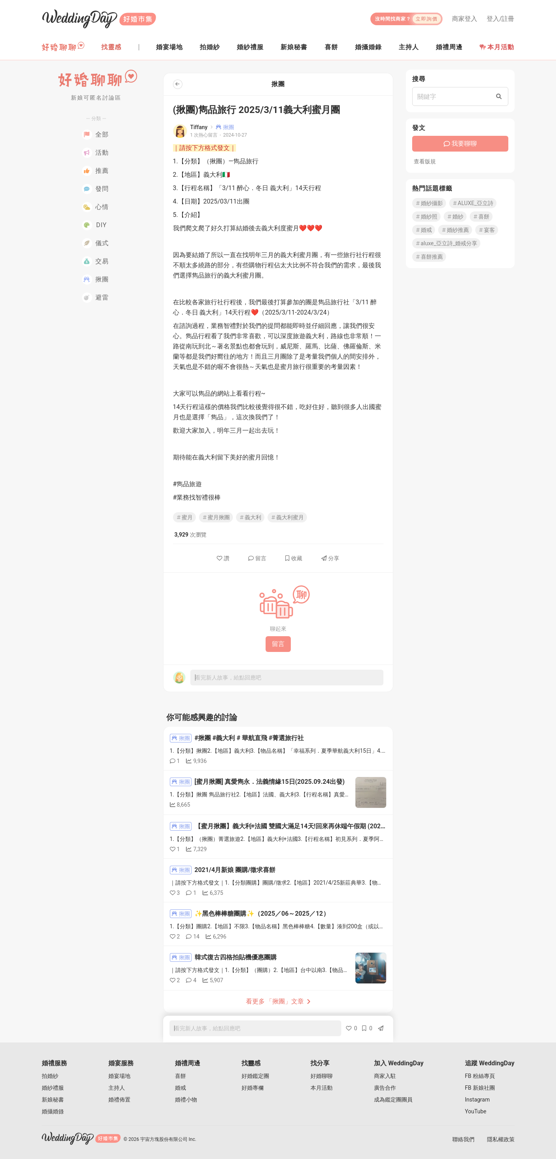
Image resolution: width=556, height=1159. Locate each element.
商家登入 (464, 19)
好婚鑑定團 (255, 1076)
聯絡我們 (463, 1139)
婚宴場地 (119, 1076)
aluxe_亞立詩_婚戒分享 (446, 243)
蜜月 (184, 517)
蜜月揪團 (216, 517)
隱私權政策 (501, 1139)
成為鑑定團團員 (393, 1099)
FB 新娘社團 (480, 1088)
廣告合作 (385, 1088)
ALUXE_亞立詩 (472, 203)
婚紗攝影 (429, 203)
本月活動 (497, 47)
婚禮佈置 (119, 1099)
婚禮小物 (186, 1099)
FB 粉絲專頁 (480, 1076)
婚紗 (455, 216)
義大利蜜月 (287, 517)
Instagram (477, 1099)
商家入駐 (385, 1076)
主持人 (116, 1088)
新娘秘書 (53, 1099)
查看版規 (425, 161)
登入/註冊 (501, 19)
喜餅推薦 (429, 257)
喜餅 (481, 216)
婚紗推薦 (455, 230)
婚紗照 (426, 216)
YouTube (475, 1111)
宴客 (486, 230)
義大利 (250, 517)
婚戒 (423, 230)
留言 (257, 558)
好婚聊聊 (322, 1076)
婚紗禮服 (53, 1088)
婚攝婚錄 (53, 1111)
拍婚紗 (50, 1076)
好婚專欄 (253, 1088)
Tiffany (199, 127)
